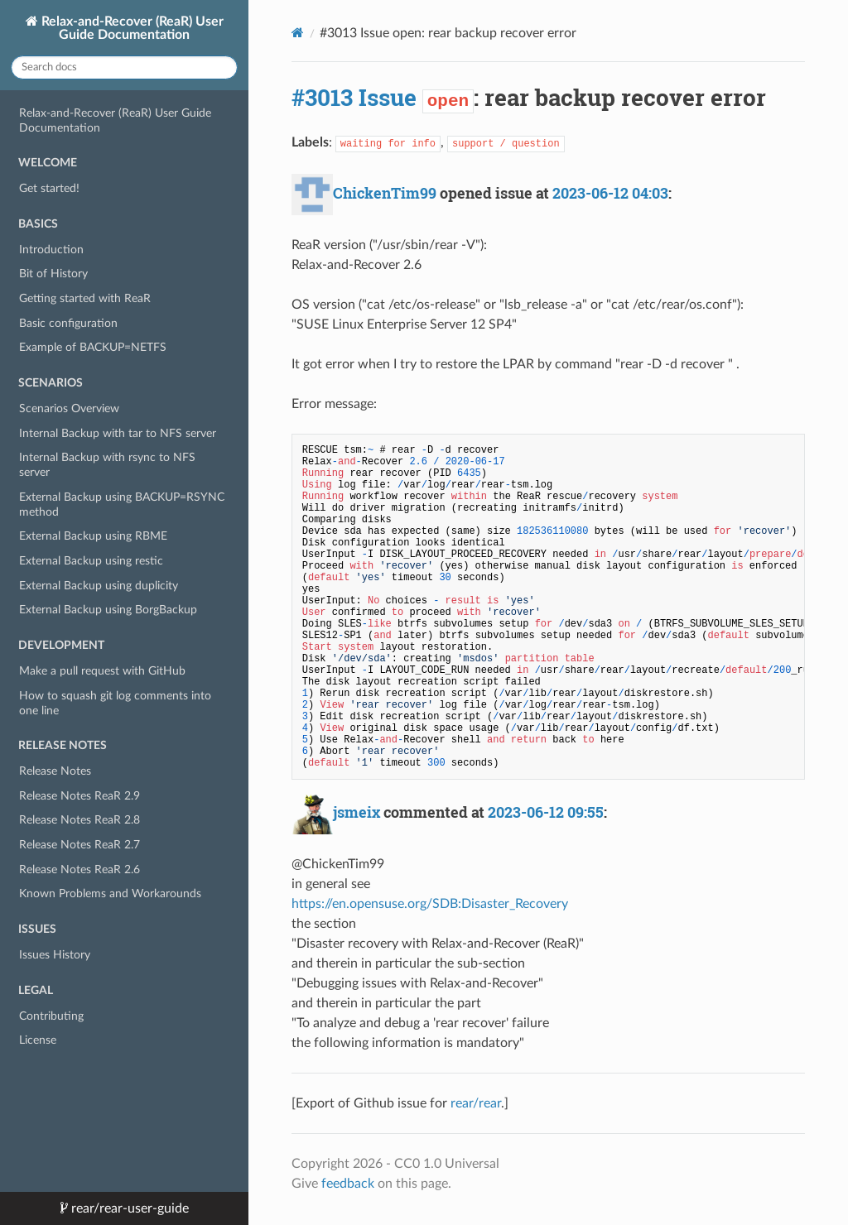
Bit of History (53, 273)
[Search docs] (124, 67)
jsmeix (356, 812)
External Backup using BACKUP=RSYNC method (121, 504)
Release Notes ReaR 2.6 (79, 869)
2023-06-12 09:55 (546, 812)
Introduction (51, 249)
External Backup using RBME (93, 536)
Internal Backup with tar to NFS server (117, 433)
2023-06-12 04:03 (610, 193)
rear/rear (475, 1103)
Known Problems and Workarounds (110, 893)
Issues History (54, 955)
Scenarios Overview (69, 408)
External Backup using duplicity (98, 585)
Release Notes (55, 771)
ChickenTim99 (384, 193)
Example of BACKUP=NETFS (92, 347)
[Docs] (298, 33)
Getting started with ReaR (85, 298)
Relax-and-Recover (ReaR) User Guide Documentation (131, 28)
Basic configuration (68, 323)
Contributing (51, 1016)
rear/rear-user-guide (128, 1208)
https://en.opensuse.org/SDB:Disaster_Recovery (430, 903)
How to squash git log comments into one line (115, 703)
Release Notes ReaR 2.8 (79, 820)
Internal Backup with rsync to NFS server (107, 464)
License (37, 1040)
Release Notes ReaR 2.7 (79, 844)
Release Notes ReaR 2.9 (79, 796)
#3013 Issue (354, 97)
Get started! (49, 188)
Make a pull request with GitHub (102, 671)
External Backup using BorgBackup (108, 609)
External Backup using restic (91, 561)
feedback (347, 1183)
